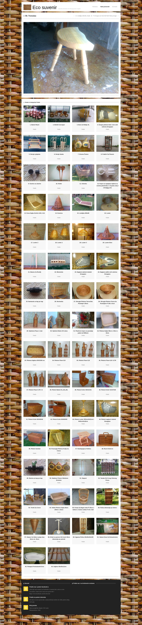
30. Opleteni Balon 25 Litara (59, 331)
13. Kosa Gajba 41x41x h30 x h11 (34, 213)
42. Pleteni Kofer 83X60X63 (58, 419)
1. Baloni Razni (34, 125)
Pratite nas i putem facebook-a (39, 587)
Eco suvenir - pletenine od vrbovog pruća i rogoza (43, 617)
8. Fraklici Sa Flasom (107, 154)
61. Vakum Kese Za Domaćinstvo (107, 537)
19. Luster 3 (83, 242)
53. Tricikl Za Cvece (35, 507)
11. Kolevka (83, 183)
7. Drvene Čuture (83, 154)
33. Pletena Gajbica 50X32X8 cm (34, 360)
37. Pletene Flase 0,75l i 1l (35, 390)
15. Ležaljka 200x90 (83, 213)
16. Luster (107, 213)
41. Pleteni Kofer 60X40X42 (34, 419)
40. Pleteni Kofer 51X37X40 (107, 390)
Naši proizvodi (104, 6)
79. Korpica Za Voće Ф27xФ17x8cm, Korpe (105, 16)
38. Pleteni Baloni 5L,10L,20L (59, 390)
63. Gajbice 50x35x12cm (58, 566)
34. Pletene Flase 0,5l (58, 360)
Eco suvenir (40, 7)
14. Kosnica (58, 213)
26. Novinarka (59, 301)
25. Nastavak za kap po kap (34, 301)
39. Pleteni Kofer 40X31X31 (83, 390)
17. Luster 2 (34, 242)
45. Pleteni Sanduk (34, 449)
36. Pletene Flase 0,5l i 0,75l (107, 360)
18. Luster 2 (58, 242)
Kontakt (114, 6)
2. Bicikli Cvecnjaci (59, 125)
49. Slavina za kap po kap (34, 478)
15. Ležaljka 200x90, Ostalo (82, 16)
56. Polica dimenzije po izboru (107, 507)
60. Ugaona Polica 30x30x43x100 (83, 537)
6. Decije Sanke (59, 154)
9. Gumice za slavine (34, 183)
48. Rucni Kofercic (107, 449)
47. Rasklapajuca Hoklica (83, 449)
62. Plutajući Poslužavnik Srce (34, 566)
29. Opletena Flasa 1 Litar (35, 331)
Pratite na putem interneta (38, 597)
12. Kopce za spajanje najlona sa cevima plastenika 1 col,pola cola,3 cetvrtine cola (107, 185)
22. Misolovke (59, 272)
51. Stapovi (83, 478)
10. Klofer (59, 183)
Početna (95, 6)
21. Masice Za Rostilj (34, 272)
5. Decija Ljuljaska (34, 154)
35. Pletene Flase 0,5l (83, 360)
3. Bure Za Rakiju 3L (83, 125)
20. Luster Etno (107, 242)
